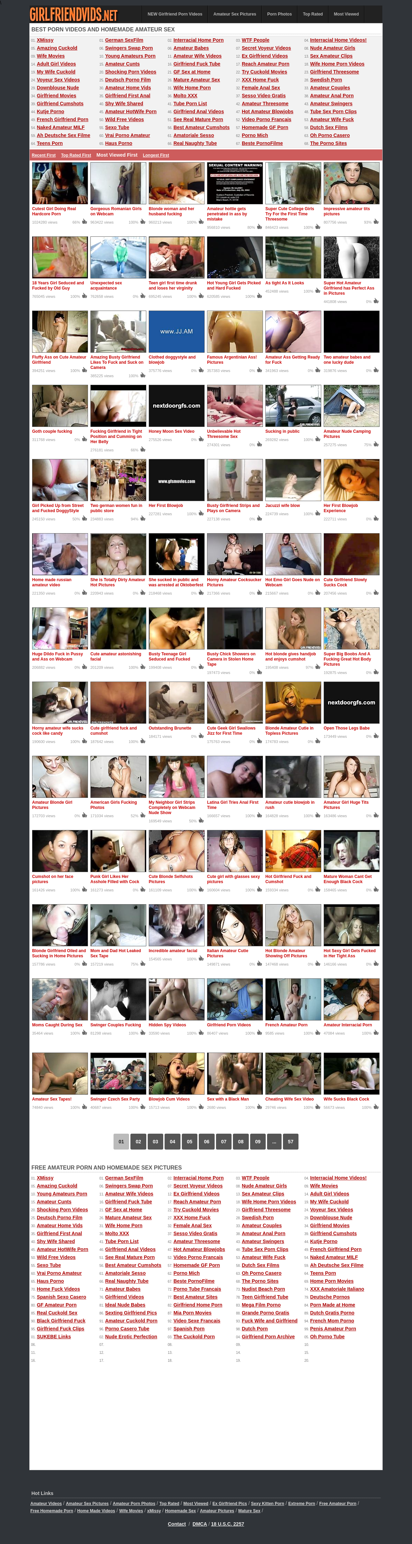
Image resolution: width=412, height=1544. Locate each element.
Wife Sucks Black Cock (346, 1099)
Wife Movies (51, 56)
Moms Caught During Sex (57, 1025)
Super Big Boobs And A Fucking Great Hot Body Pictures (347, 659)
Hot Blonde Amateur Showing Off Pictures (286, 953)
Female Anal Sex (261, 87)
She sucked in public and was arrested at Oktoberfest (176, 582)
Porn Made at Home (332, 1305)
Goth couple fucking (52, 431)
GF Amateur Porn (57, 1305)
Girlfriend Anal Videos (199, 111)
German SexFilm (124, 40)
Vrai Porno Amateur (127, 135)
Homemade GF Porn (265, 127)
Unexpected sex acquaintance (106, 286)
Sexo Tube (117, 127)
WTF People (255, 40)
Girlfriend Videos (124, 1297)
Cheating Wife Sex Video (289, 1099)
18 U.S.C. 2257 (227, 1524)
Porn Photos (279, 14)
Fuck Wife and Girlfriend (270, 1320)
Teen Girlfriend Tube (265, 1297)
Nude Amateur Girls (332, 48)
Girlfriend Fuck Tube (197, 64)
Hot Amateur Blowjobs (268, 111)
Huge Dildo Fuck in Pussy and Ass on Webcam (57, 657)
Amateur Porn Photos (134, 1503)
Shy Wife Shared (124, 103)
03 (155, 1141)
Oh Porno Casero (330, 135)
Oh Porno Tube (327, 1336)
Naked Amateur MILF (61, 127)
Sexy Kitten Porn (267, 1503)
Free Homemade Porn (51, 1510)
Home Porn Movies (332, 1281)
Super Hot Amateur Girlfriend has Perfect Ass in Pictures (349, 288)
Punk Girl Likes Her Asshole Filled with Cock (114, 879)
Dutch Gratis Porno (332, 1313)
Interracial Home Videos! (338, 40)
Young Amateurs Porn (130, 56)
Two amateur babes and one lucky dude (347, 360)
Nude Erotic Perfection (131, 1336)
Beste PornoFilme (262, 143)
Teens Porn (50, 143)
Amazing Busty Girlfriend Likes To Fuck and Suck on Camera (117, 362)
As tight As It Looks (284, 283)
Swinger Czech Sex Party (115, 1099)
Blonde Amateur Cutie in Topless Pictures (289, 731)
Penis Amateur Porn (333, 1328)
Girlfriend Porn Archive (268, 1336)
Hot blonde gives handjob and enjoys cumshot (290, 657)
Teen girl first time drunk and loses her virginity (173, 286)
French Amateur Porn (286, 1025)
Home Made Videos (96, 1510)
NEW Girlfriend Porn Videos (175, 14)
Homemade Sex (180, 1510)
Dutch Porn (255, 1328)
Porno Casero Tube (127, 1328)
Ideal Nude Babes (125, 1305)
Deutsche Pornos (330, 1297)
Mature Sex (249, 1510)
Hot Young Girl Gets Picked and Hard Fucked (234, 286)
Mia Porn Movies (193, 1313)
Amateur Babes (191, 48)
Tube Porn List (190, 103)
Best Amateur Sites (196, 1297)
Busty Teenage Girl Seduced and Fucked (169, 657)
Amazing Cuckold (57, 48)
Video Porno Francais (267, 119)
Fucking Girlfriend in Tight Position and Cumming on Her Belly (116, 436)
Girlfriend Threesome (334, 72)
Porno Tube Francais (197, 1289)
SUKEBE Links (54, 1336)
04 (172, 1141)
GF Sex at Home (192, 72)
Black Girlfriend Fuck (61, 1320)
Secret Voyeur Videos (266, 48)
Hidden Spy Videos (167, 1025)
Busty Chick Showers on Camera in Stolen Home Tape (231, 659)
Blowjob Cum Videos (169, 1099)
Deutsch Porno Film (128, 79)
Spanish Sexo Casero (61, 1297)
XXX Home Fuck (260, 79)
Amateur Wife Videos (198, 56)
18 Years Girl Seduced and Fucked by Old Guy (58, 286)
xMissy (154, 1510)
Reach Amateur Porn (266, 64)
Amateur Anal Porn (332, 95)
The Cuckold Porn (194, 1336)
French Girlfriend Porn (62, 119)
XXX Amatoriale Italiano (337, 1289)
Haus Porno (119, 143)
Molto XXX (185, 95)
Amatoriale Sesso (194, 135)
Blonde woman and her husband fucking (171, 211)
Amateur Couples (330, 87)
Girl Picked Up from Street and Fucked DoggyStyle (58, 508)
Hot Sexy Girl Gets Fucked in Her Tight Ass (350, 953)
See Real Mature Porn (198, 119)
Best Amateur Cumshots (202, 127)
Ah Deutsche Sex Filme (63, 135)
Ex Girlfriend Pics (230, 1503)
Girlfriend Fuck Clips (61, 1328)
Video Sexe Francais (197, 1320)
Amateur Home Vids (128, 87)
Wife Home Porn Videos (337, 64)
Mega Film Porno (261, 1305)
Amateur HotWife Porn (131, 111)
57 (291, 1141)
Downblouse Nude (58, 87)
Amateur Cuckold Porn (131, 1320)
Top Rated (313, 14)
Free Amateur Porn (337, 1503)
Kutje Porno (50, 111)
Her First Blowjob (166, 505)
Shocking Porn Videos (130, 72)
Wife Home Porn (192, 87)
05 (190, 1141)
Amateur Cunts (122, 64)
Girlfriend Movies (56, 95)
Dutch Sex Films (329, 127)
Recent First (44, 155)
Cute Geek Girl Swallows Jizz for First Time (231, 731)
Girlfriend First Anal (127, 95)
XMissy (45, 40)
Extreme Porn (301, 1503)
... (274, 1141)
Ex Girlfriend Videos (265, 56)
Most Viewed (346, 14)
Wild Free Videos (124, 119)
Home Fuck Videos (58, 1289)
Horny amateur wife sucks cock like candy (58, 731)
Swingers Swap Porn (129, 48)
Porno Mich (255, 135)
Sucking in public (282, 431)
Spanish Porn (189, 1328)
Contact (177, 1524)
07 (224, 1141)
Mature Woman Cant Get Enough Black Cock (348, 879)
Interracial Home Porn (199, 40)
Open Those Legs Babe (347, 728)
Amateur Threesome (265, 103)
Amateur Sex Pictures (234, 14)
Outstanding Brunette (170, 728)
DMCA (200, 1524)
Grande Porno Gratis (266, 1313)
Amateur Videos (46, 1503)
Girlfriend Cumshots (60, 103)
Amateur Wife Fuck (332, 119)
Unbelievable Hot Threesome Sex (224, 434)
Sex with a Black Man (228, 1099)
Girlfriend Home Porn (198, 1305)
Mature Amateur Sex (197, 79)
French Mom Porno (332, 1320)
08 (241, 1141)
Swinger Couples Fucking (115, 1025)
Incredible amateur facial (173, 950)
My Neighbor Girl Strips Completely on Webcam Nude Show (172, 807)
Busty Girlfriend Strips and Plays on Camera (233, 508)
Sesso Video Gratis (264, 95)
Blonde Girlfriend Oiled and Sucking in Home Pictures (59, 953)
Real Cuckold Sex (57, 1313)
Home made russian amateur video (51, 582)
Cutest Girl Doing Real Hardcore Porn (54, 211)
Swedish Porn (326, 79)
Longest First (156, 155)
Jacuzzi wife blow (282, 505)
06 (206, 1141)
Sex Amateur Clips (331, 56)
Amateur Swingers (331, 103)
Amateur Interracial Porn (348, 1025)
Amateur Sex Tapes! (52, 1099)
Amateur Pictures (217, 1510)
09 (258, 1141)
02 (138, 1141)
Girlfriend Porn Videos (229, 1025)
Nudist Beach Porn (263, 1289)
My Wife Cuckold (56, 72)
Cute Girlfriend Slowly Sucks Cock (345, 582)
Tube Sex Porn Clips (333, 111)
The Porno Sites (328, 143)
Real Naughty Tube (195, 143)
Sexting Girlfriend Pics (131, 1313)
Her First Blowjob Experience (341, 508)
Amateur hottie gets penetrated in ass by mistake (227, 214)
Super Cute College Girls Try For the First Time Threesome (289, 214)
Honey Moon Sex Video (171, 431)
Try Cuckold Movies (264, 72)
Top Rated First (76, 155)
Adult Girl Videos (56, 64)
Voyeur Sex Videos (58, 79)
